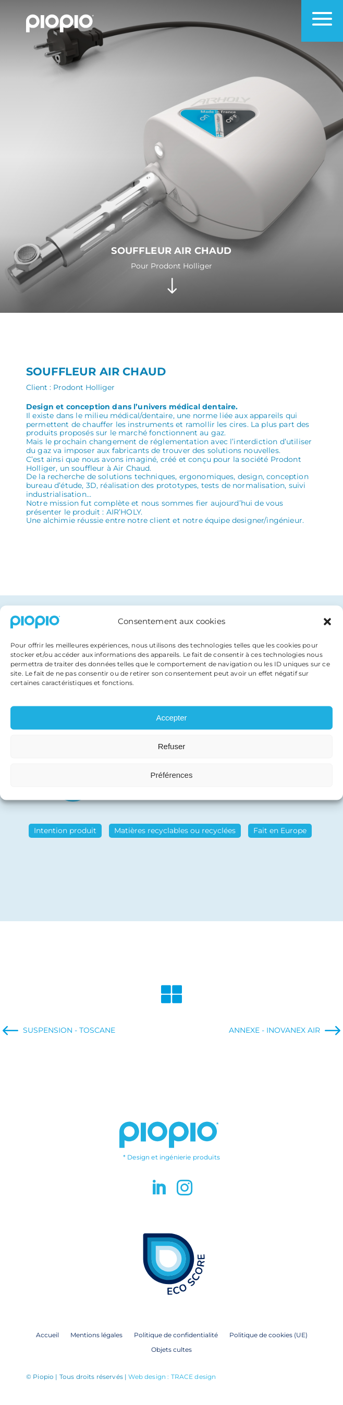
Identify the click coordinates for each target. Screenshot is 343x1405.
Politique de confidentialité (176, 1334)
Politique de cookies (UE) (268, 1334)
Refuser (172, 759)
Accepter (171, 730)
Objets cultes (171, 1349)
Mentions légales (96, 1334)
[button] (327, 635)
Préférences (172, 788)
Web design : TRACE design (172, 1376)
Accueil (47, 1334)
